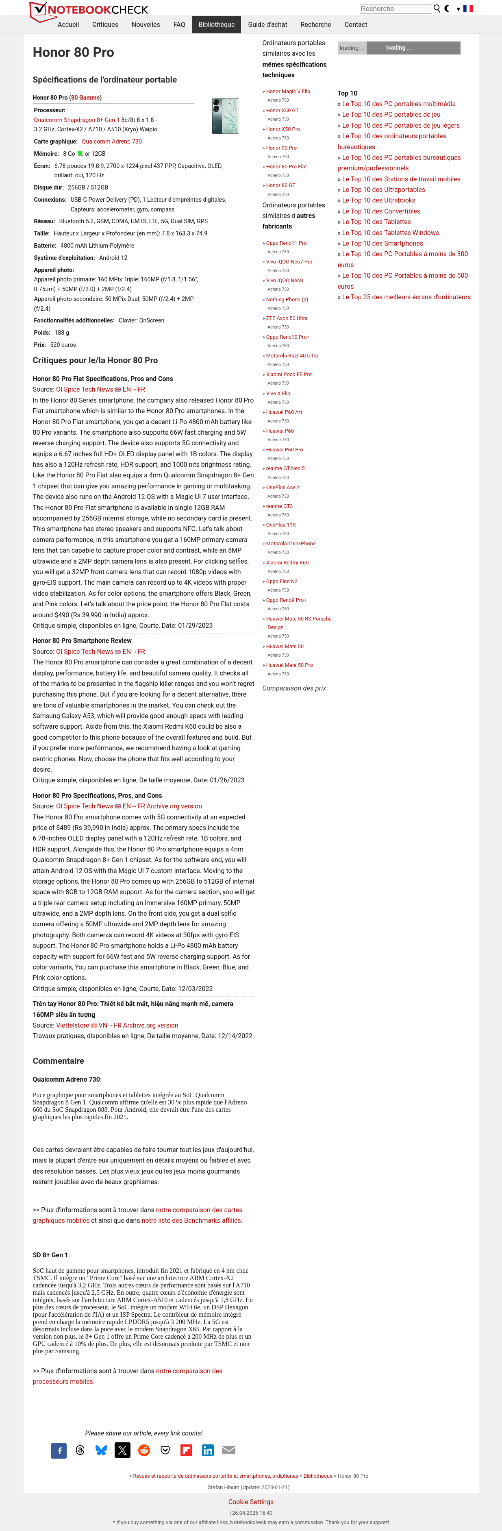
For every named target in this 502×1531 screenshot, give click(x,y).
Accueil (68, 24)
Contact (356, 24)
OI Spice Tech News (84, 389)
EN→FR (134, 389)
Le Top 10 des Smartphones (382, 243)
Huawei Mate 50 (285, 646)
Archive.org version (174, 806)
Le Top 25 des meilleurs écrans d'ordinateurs (406, 297)
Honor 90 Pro (281, 148)
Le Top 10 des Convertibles (381, 211)
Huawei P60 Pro (284, 449)
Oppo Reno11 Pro (286, 243)
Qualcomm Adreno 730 (112, 141)
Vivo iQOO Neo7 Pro (289, 262)
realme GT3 (279, 506)
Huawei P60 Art (284, 412)
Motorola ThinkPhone (291, 543)
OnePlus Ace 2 (283, 487)
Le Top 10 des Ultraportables (383, 190)
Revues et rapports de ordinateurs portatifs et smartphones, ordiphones (215, 1476)
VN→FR (109, 1025)
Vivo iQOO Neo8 (284, 280)
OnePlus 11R (281, 525)
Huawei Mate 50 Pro (289, 665)
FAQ (179, 24)
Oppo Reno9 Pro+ (286, 600)
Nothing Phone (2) (287, 299)
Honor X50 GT (282, 110)
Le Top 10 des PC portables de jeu (391, 114)
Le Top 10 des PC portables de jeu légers (401, 125)
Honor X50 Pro (283, 129)
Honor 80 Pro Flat (286, 166)
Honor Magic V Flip (288, 91)
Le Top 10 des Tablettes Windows (390, 233)
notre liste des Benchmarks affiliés (191, 1220)
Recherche (316, 24)
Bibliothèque (217, 24)
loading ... (352, 48)
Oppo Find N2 (282, 581)
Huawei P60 (280, 431)
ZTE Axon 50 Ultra (287, 318)
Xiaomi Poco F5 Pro (289, 374)
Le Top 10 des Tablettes (376, 222)
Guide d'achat (267, 24)
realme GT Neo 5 (285, 468)
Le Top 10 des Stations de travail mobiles (401, 179)
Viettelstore (72, 1025)
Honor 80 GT (281, 185)
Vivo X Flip (278, 393)
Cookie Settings (251, 1502)
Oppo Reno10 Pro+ (288, 337)
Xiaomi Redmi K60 (287, 563)
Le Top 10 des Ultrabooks (378, 200)
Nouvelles (146, 24)
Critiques (105, 24)
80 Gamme (85, 97)
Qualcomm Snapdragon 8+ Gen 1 (77, 120)
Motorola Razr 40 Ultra (292, 356)
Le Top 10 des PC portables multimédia (399, 104)
